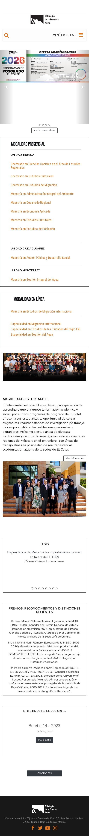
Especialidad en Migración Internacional (36, 324)
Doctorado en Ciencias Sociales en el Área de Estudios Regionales (46, 165)
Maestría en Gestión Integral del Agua (34, 279)
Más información (44, 364)
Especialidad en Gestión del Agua (32, 334)
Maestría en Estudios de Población (33, 229)
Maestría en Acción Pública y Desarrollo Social (40, 258)
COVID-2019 (44, 773)
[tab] (46, 165)
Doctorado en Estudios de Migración (34, 185)
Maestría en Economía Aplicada (30, 211)
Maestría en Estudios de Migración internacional (41, 311)
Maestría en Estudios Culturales (31, 220)
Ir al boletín (44, 740)
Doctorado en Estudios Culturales (32, 176)
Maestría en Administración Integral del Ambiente (42, 194)
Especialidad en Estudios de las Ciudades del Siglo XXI (45, 329)
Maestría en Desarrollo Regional (31, 202)
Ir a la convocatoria (44, 130)
